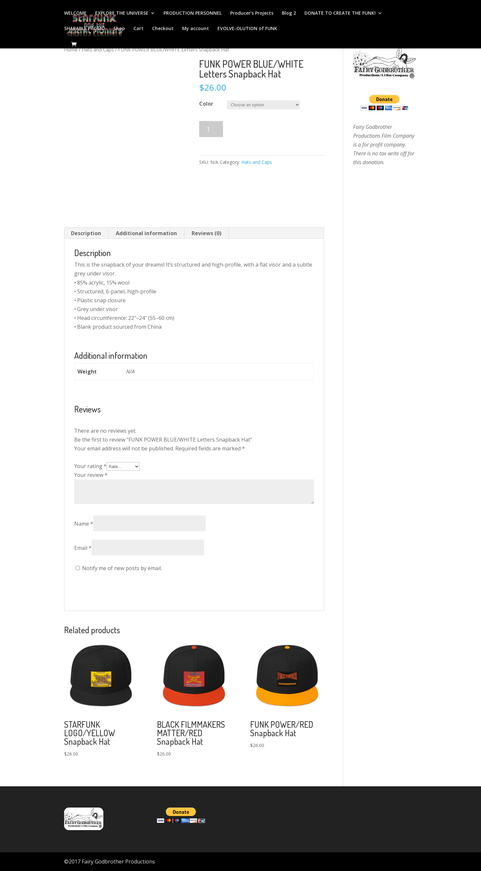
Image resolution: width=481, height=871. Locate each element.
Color (206, 103)
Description (86, 233)
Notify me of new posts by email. (122, 568)
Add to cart (254, 129)
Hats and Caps (98, 49)
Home (70, 49)
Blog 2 (289, 13)
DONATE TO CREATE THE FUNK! (340, 13)
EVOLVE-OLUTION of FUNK (247, 28)
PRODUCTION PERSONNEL (192, 13)
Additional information (146, 233)
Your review (91, 475)
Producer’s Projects (251, 13)
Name (83, 523)
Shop (119, 28)
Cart (138, 28)
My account (195, 28)
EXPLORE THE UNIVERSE (121, 13)
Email (83, 547)
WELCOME (75, 13)
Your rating (90, 466)
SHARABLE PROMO (84, 28)
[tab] (86, 233)
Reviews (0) (206, 233)
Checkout (163, 28)
